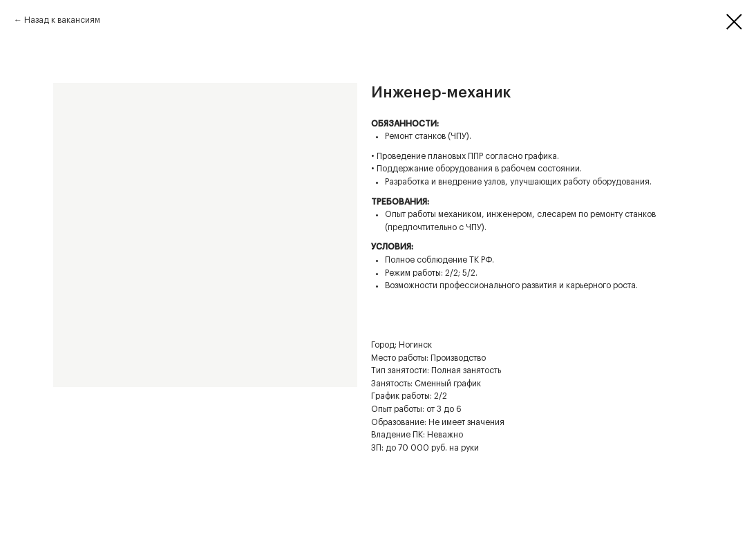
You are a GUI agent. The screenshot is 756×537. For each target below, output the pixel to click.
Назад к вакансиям (62, 20)
